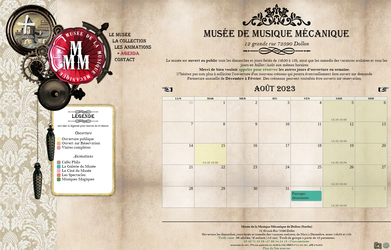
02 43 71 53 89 (254, 241)
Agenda (129, 53)
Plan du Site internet (277, 248)
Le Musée (120, 34)
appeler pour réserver (258, 69)
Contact (125, 59)
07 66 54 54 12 (277, 241)
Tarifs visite (226, 238)
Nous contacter (299, 241)
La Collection (129, 40)
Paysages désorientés (300, 196)
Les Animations (132, 47)
